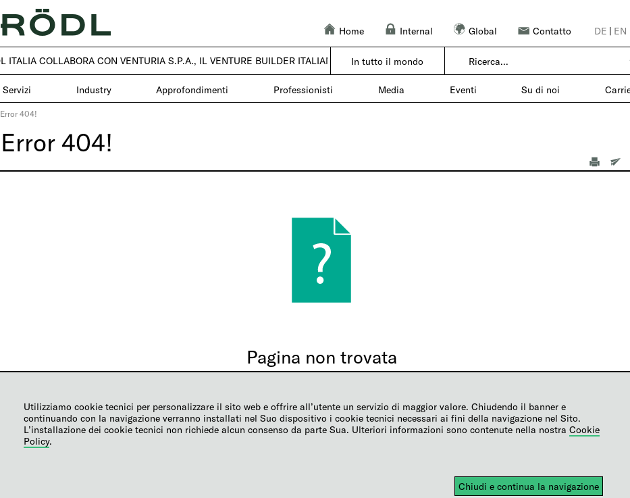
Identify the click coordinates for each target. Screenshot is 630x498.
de (600, 30)
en (620, 30)
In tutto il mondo (387, 61)
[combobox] (544, 61)
